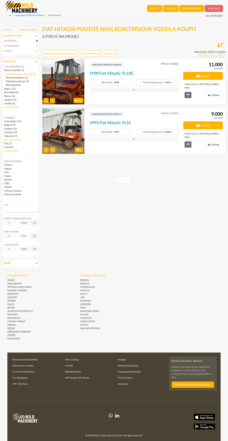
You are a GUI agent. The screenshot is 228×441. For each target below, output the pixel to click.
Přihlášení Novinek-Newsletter (192, 384)
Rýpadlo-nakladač (19, 287)
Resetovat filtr (28, 30)
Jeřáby (11, 300)
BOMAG (84, 280)
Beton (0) (9, 96)
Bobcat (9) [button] (10, 124)
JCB (82, 297)
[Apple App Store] (184, 417)
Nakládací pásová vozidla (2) (20, 73)
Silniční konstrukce (20, 311)
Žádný (7, 175)
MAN (83, 307)
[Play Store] (184, 426)
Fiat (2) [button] (8, 143)
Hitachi (84, 290)
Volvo (84, 324)
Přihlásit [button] (214, 8)
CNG (7, 183)
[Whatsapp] (110, 421)
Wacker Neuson (90, 328)
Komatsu (85, 300)
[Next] (127, 180)
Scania (84, 314)
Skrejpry (12, 293)
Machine (21, 61)
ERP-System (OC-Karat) (77, 377)
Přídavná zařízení (19, 331)
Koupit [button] (154, 8)
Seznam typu (21, 36)
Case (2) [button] (8, 146)
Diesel (7, 168)
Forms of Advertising (23, 371)
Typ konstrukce (14, 66)
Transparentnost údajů (129, 371)
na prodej (10, 40)
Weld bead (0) (12, 84)
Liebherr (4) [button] (10, 128)
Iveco (83, 293)
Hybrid (8, 186)
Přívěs (11, 335)
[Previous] (116, 180)
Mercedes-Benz (89, 311)
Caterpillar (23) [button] (12, 121)
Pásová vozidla (17, 290)
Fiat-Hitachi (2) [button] (12, 139)
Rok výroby (11, 231)
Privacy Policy (125, 377)
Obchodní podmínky (128, 365)
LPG (6, 172)
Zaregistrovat (192, 8)
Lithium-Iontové (13, 190)
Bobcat (84, 283)
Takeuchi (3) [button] (10, 135)
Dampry (12, 297)
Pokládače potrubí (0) (16, 81)
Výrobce (9, 117)
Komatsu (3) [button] (11, 132)
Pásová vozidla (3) (14, 70)
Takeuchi (86, 317)
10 (78, 100)
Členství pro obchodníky (25, 359)
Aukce (8, 50)
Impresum (123, 383)
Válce (10, 304)
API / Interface (20, 383)
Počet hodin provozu (18, 218)
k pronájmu (11, 45)
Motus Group (72, 359)
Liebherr (85, 304)
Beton (11, 307)
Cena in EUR (11, 244)
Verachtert (87, 321)
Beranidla (13, 317)
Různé (11, 328)
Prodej (170, 8)
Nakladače (14, 283)
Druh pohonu (13, 161)
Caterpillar (87, 287)
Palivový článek (12, 194)
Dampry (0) (10, 99)
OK (34, 222)
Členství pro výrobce (23, 365)
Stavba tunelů (16, 321)
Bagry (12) (10, 88)
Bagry (11, 280)
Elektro (8, 164)
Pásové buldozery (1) (16, 77)
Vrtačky (12, 314)
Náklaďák (13, 338)
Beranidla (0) (11, 92)
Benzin (8, 179)
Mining (11, 324)
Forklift (69, 365)
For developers (20, 377)
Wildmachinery (73, 371)
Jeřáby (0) (9, 103)
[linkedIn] (117, 421)
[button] (11, 106)
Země (21, 263)
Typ (6, 205)
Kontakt (122, 359)
